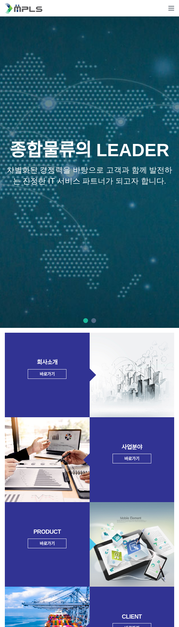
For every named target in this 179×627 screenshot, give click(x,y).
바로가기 (47, 374)
